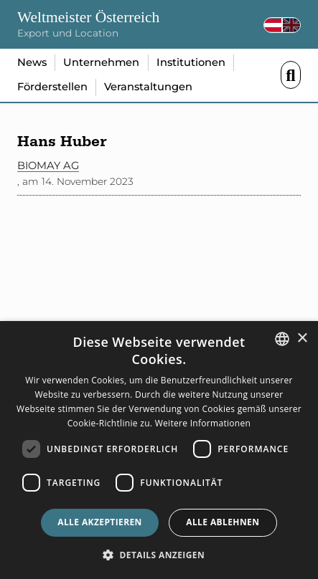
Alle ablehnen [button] (222, 522)
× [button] (301, 338)
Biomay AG (48, 165)
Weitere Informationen (203, 423)
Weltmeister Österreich (88, 17)
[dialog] (159, 450)
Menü (291, 75)
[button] (159, 554)
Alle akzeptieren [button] (99, 522)
